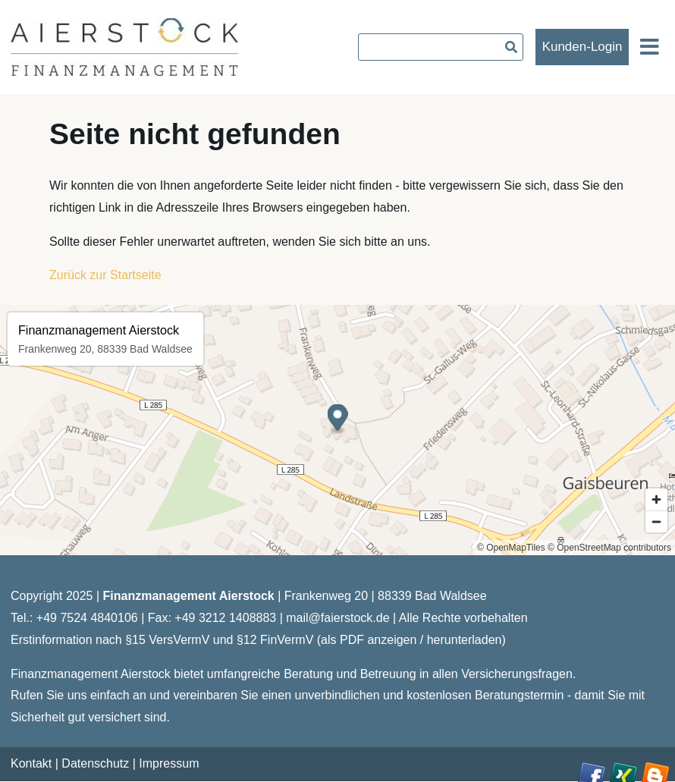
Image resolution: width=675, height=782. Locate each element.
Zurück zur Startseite (105, 275)
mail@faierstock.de (337, 617)
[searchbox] (440, 47)
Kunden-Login (582, 46)
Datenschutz (95, 763)
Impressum (169, 763)
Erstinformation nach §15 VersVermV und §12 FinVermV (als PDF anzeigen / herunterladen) (258, 639)
